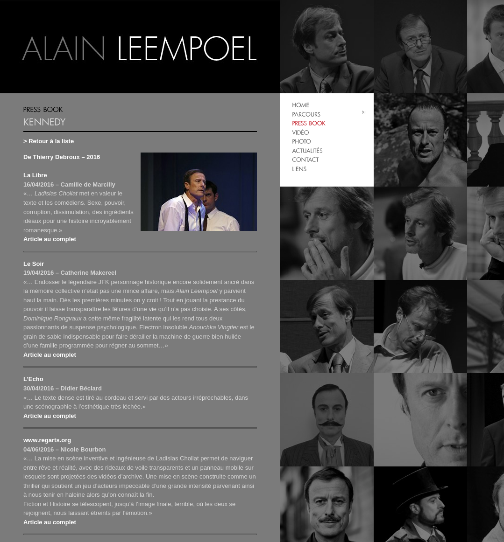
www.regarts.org (47, 440)
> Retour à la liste (48, 141)
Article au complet (49, 239)
